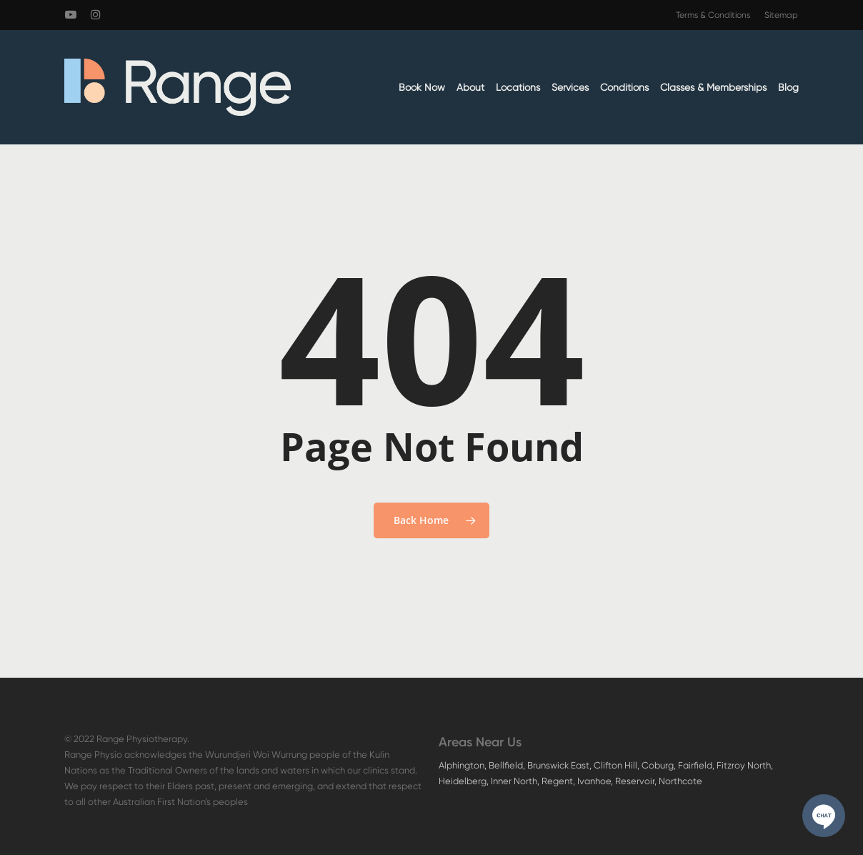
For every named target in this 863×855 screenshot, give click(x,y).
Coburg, (660, 765)
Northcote (680, 781)
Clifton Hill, (618, 765)
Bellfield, (508, 765)
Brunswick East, (560, 765)
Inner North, (516, 781)
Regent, (559, 781)
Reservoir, (637, 781)
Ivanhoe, (596, 781)
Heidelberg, (465, 781)
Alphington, (464, 765)
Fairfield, (697, 765)
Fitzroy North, (745, 765)
